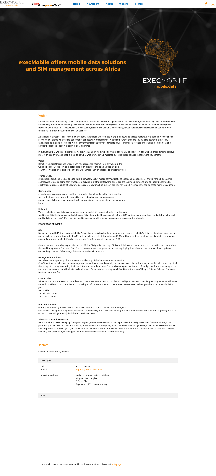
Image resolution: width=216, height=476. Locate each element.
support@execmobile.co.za (89, 369)
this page (116, 464)
